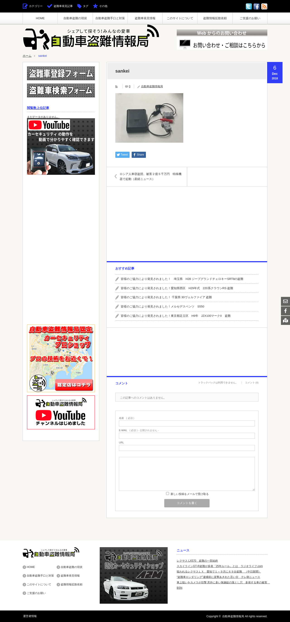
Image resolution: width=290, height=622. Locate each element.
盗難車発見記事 (63, 6)
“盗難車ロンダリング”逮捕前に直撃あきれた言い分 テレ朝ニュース (218, 576)
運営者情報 (29, 616)
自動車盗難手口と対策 (110, 18)
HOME (40, 18)
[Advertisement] (186, 223)
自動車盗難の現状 (75, 18)
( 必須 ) (126, 418)
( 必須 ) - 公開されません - (139, 430)
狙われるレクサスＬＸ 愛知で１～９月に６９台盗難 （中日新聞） (219, 571)
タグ (85, 6)
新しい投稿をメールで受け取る (190, 493)
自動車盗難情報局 (152, 86)
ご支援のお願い (250, 18)
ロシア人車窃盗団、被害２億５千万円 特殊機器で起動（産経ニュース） (151, 176)
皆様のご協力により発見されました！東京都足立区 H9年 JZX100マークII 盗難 (176, 315)
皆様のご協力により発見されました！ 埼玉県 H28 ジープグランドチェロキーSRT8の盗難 (182, 278)
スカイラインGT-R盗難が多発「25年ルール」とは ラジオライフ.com (220, 566)
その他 (103, 6)
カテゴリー (36, 6)
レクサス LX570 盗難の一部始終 (197, 560)
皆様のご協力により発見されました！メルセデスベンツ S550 (162, 306)
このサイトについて (180, 18)
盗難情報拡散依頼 (215, 18)
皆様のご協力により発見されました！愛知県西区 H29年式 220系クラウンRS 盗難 (177, 288)
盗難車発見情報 (145, 18)
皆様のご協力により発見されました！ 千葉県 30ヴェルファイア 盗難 (166, 297)
